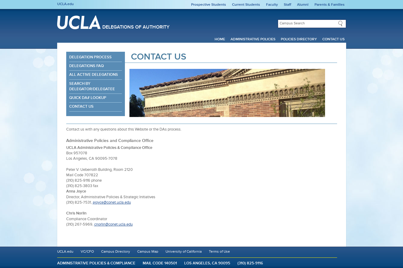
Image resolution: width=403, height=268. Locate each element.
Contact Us (333, 39)
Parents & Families (330, 5)
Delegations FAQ (86, 66)
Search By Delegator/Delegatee (92, 86)
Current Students (246, 5)
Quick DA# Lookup (87, 98)
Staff (287, 5)
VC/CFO (87, 252)
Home (220, 39)
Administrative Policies (253, 39)
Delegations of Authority (135, 27)
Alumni (302, 5)
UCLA (79, 22)
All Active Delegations (93, 75)
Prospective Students (208, 5)
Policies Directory (299, 39)
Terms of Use (219, 252)
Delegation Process (90, 57)
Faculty (272, 5)
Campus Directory (115, 252)
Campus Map (147, 252)
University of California (184, 252)
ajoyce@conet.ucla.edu (112, 203)
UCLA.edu (65, 4)
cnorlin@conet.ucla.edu (113, 224)
